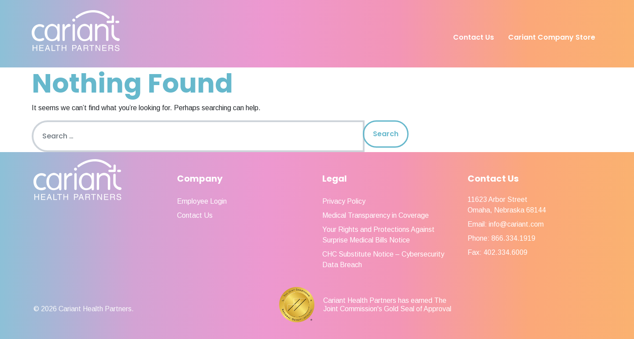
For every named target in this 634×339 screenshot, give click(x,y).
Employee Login (202, 201)
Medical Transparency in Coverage (375, 215)
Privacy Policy (343, 201)
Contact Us (473, 37)
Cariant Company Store (551, 37)
